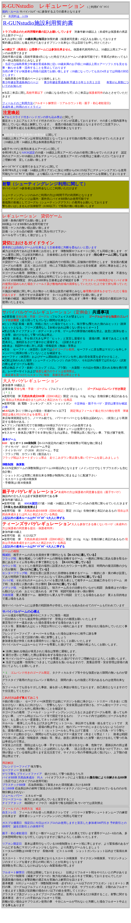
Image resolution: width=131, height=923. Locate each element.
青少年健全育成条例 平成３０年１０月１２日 (72, 82)
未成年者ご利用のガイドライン (21, 106)
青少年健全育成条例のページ (20, 82)
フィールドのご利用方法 (17, 103)
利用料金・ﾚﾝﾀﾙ (18, 16)
